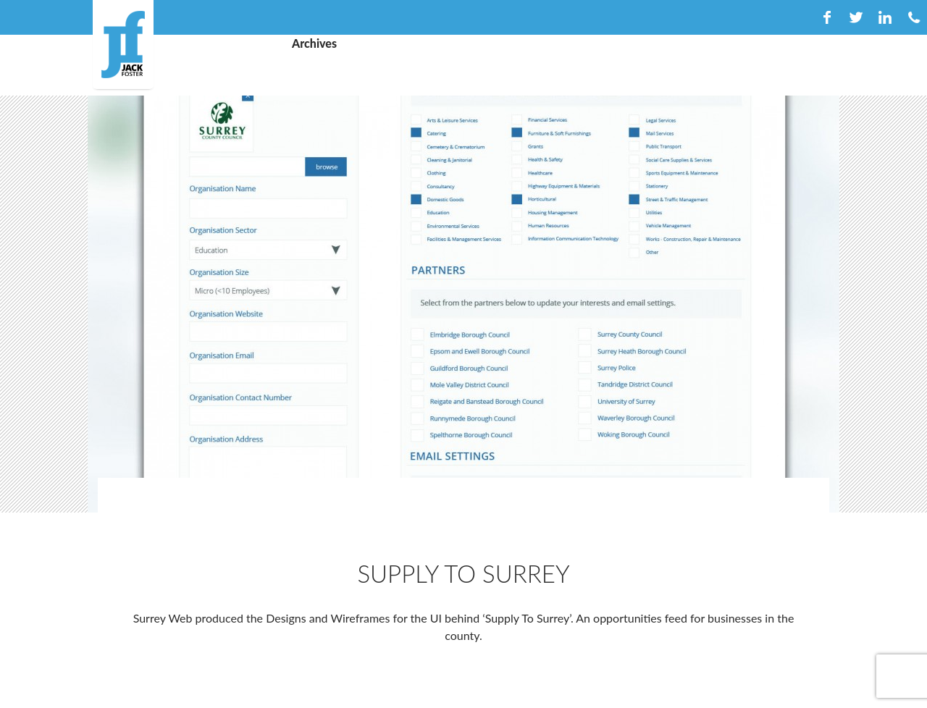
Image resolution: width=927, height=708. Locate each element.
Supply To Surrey (463, 573)
